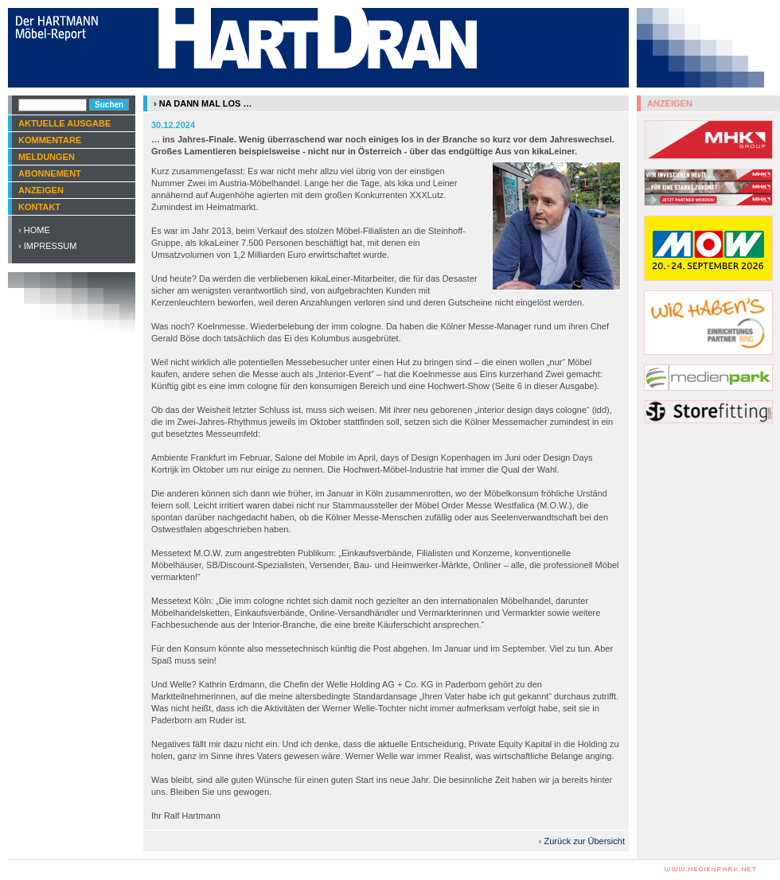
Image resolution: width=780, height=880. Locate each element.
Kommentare (49, 140)
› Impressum (47, 246)
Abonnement (49, 173)
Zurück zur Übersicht (584, 841)
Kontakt (39, 207)
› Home (34, 230)
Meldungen (46, 157)
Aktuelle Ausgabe (64, 123)
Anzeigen (41, 190)
